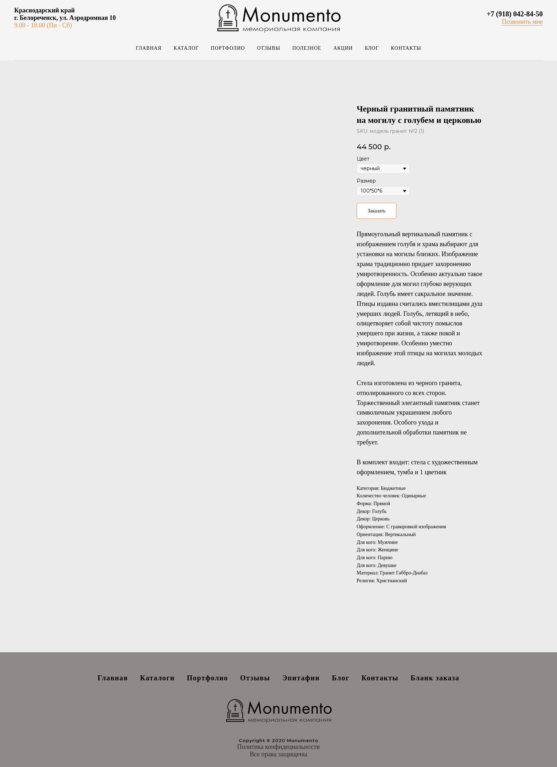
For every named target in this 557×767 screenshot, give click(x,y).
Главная (149, 48)
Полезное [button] (306, 48)
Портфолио (228, 48)
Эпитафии (301, 678)
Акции (343, 48)
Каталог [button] (186, 48)
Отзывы (268, 48)
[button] (522, 22)
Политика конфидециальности (278, 746)
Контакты (406, 48)
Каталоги (157, 678)
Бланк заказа (435, 678)
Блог (372, 48)
